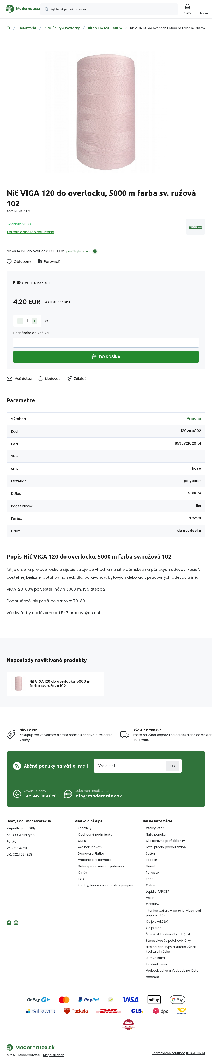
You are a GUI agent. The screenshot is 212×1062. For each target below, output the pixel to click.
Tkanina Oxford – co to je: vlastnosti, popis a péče (173, 912)
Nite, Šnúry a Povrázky (62, 28)
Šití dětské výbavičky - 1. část (168, 934)
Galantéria (27, 28)
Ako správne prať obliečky (165, 841)
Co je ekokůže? (157, 921)
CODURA (152, 904)
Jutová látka (155, 958)
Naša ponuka (156, 834)
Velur (150, 898)
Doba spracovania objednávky (101, 866)
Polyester (153, 872)
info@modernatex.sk (98, 796)
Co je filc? (153, 928)
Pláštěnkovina (156, 964)
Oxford (151, 885)
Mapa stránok (53, 1055)
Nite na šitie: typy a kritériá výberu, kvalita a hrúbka (172, 949)
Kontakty (84, 828)
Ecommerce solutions (168, 1053)
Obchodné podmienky (95, 834)
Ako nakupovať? (90, 847)
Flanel (150, 866)
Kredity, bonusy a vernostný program (106, 885)
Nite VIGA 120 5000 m (105, 28)
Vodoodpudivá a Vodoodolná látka (172, 970)
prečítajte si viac (79, 251)
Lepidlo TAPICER (157, 891)
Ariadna (195, 227)
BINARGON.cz (195, 1053)
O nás (82, 872)
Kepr (149, 879)
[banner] (20, 8)
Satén (150, 853)
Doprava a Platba (91, 853)
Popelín (151, 860)
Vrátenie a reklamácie (95, 860)
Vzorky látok (155, 828)
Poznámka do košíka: (31, 332)
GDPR (82, 841)
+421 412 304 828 (40, 796)
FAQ (81, 879)
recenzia (152, 977)
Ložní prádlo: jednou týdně (166, 847)
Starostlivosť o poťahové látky (168, 940)
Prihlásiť (172, 766)
